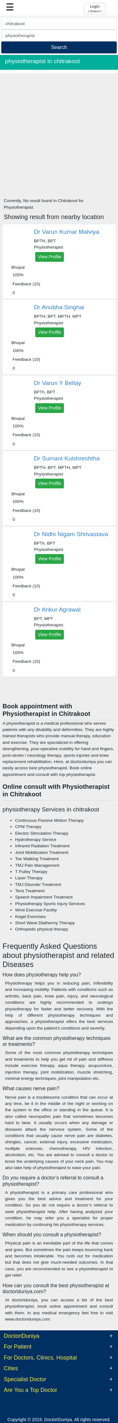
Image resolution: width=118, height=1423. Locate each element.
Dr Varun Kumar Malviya (66, 231)
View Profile (49, 256)
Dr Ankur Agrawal (57, 609)
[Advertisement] (59, 132)
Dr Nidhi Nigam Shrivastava (71, 534)
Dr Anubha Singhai (59, 307)
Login (95, 8)
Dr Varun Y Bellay (57, 383)
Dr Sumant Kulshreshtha (67, 458)
